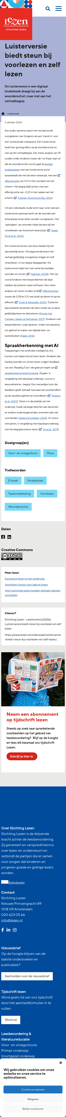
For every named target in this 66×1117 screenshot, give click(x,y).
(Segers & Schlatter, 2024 (32, 418)
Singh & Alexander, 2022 (32, 302)
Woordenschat (18, 507)
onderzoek (13, 113)
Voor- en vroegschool (22, 453)
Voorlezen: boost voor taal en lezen (26, 585)
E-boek (13, 481)
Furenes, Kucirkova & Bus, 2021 (35, 198)
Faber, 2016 (27, 336)
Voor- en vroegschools (19, 1045)
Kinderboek (35, 481)
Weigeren (33, 1099)
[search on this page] (48, 9)
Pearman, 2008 (39, 274)
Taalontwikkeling (19, 494)
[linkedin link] (8, 930)
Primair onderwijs (15, 1050)
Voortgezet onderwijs (18, 1056)
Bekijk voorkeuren (33, 1109)
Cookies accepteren (33, 1089)
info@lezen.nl (12, 920)
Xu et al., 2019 (50, 429)
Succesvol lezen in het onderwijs (25, 579)
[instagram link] (15, 930)
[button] (60, 1062)
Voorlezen (47, 494)
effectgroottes (50, 291)
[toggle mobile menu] (58, 9)
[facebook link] (2, 930)
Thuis (50, 453)
